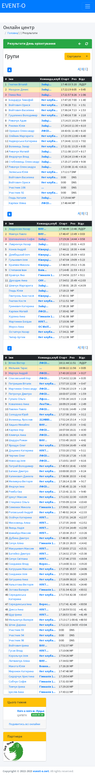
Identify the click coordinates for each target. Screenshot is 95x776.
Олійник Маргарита (21, 136)
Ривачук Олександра (22, 167)
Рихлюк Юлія (17, 125)
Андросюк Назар (19, 229)
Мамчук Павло (18, 234)
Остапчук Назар (19, 332)
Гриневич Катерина (21, 306)
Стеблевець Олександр (24, 162)
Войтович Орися (19, 105)
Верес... (44, 564)
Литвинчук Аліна (19, 661)
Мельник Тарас (18, 368)
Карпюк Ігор (16, 430)
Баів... (42, 270)
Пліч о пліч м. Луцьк (30, 711)
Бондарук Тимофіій (21, 100)
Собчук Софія (17, 681)
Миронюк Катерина (21, 671)
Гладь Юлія (16, 290)
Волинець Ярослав (21, 419)
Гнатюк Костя (17, 301)
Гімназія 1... (46, 275)
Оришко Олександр (21, 131)
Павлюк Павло (17, 409)
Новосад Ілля (17, 460)
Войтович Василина (21, 110)
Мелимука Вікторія (21, 481)
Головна (13, 33)
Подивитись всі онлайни (24, 724)
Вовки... (44, 666)
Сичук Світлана (18, 559)
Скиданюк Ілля (18, 574)
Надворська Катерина (23, 141)
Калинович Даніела (21, 476)
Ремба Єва (15, 491)
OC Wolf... (44, 326)
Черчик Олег (17, 455)
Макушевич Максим (21, 548)
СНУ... (42, 280)
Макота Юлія (17, 666)
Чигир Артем (17, 337)
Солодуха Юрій (18, 414)
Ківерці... (44, 249)
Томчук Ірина (17, 686)
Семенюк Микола (20, 507)
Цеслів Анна (16, 692)
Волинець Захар (19, 146)
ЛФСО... (46, 131)
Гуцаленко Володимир (23, 115)
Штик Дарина (17, 625)
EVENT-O (14, 5)
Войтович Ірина (19, 645)
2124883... (45, 419)
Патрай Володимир (21, 466)
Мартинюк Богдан (20, 321)
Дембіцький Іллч (19, 254)
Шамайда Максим (20, 533)
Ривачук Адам (17, 120)
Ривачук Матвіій (19, 151)
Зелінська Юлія (18, 172)
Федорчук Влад (19, 156)
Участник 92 (16, 192)
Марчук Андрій (18, 373)
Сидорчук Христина (21, 676)
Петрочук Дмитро (20, 394)
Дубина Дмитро (19, 538)
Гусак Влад (16, 650)
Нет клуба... (49, 100)
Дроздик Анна (18, 280)
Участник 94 (16, 635)
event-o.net (41, 771)
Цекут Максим (18, 497)
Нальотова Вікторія (21, 584)
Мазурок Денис (19, 89)
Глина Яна (15, 95)
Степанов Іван (18, 270)
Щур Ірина (15, 614)
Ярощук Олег (17, 445)
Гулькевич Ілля (18, 260)
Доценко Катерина (21, 450)
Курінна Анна (17, 316)
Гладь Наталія (17, 198)
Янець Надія (16, 528)
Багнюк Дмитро (18, 471)
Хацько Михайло (19, 424)
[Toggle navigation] (87, 6)
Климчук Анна (17, 435)
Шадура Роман (18, 440)
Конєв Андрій (17, 249)
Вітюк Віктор (17, 363)
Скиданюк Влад (19, 564)
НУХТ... (43, 321)
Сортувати (74, 56)
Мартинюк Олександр (23, 388)
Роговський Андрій (21, 512)
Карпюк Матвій (18, 311)
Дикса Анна (16, 609)
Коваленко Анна (19, 404)
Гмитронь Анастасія (21, 296)
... (42, 187)
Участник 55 (16, 630)
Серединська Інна (20, 604)
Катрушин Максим (20, 569)
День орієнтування (40, 43)
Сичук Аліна (16, 543)
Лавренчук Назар (20, 244)
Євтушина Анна (18, 579)
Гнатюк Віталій (18, 84)
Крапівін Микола (19, 265)
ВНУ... (42, 229)
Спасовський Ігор (20, 378)
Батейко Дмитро (19, 553)
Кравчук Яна (17, 275)
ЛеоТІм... (45, 404)
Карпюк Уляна (17, 203)
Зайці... (46, 84)
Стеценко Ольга (19, 502)
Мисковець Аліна (19, 522)
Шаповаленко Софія (21, 239)
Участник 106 (17, 187)
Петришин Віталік (20, 383)
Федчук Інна (16, 486)
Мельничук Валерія (21, 619)
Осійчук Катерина (20, 517)
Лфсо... (44, 399)
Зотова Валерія (18, 589)
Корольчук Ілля (18, 656)
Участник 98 (16, 640)
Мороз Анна (16, 326)
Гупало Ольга (17, 399)
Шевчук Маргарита (21, 285)
